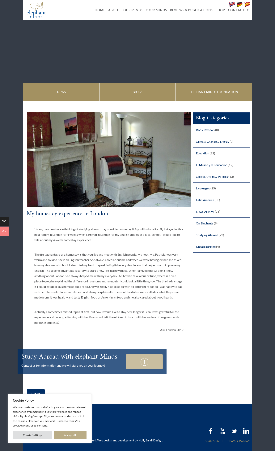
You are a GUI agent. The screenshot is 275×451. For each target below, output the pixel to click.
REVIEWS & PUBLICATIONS (191, 10)
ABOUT (114, 10)
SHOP (220, 10)
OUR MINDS (133, 10)
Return (35, 394)
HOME (100, 10)
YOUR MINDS (156, 10)
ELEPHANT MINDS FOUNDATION (213, 92)
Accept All (70, 435)
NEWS (61, 92)
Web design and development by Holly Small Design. (130, 440)
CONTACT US (239, 10)
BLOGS (137, 92)
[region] (50, 418)
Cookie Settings (32, 435)
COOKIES (212, 440)
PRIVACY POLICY (238, 440)
